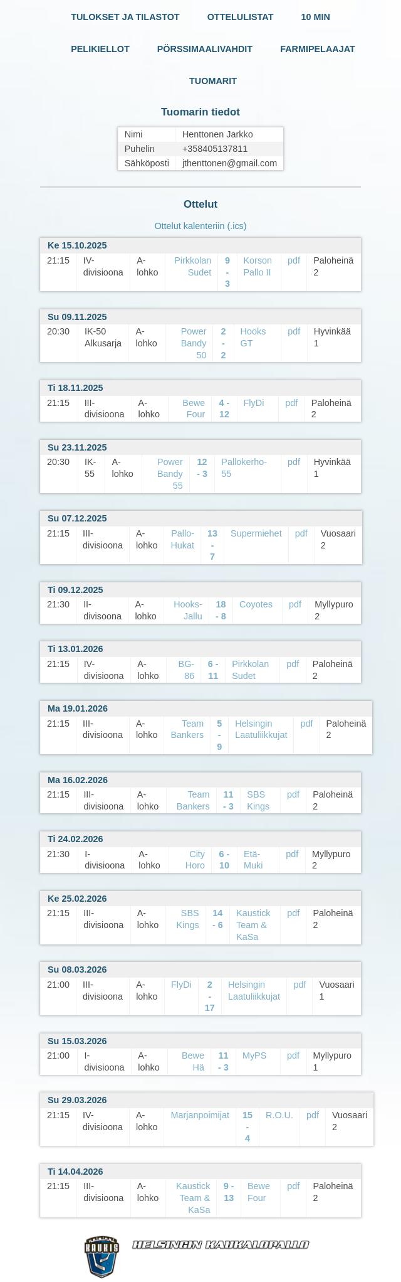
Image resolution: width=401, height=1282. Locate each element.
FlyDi (254, 403)
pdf (294, 260)
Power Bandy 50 (194, 343)
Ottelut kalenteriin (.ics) (200, 226)
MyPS (254, 1055)
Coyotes (256, 604)
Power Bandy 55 (170, 473)
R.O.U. (279, 1115)
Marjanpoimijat (199, 1115)
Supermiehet (256, 533)
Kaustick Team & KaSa (253, 924)
